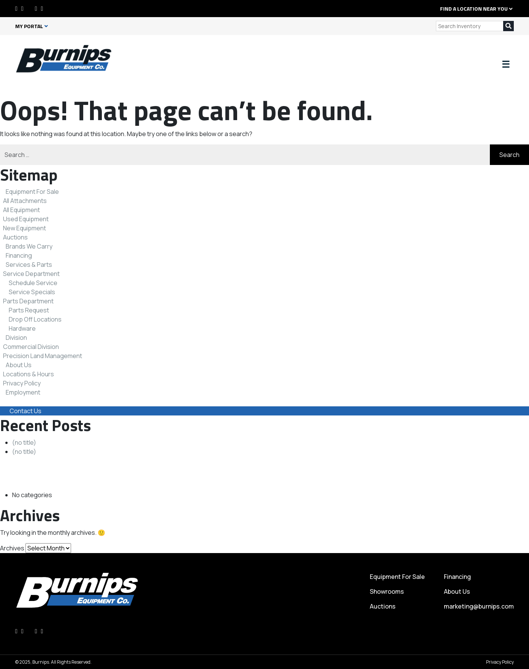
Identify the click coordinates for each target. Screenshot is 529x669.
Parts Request (29, 310)
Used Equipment (26, 219)
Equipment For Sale (32, 191)
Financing (19, 255)
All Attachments (25, 201)
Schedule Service (33, 283)
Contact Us (25, 411)
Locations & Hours (28, 374)
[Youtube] (42, 8)
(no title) (24, 442)
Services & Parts (29, 264)
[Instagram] (36, 8)
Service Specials (32, 292)
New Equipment (24, 228)
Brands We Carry (29, 246)
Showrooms (387, 591)
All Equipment (21, 210)
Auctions (15, 237)
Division (16, 337)
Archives (12, 548)
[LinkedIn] (22, 8)
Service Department (31, 274)
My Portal (31, 26)
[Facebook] (16, 8)
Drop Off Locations (35, 319)
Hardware (22, 328)
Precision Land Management (42, 356)
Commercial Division (31, 346)
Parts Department (28, 301)
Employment (23, 392)
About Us (19, 365)
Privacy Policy (22, 383)
